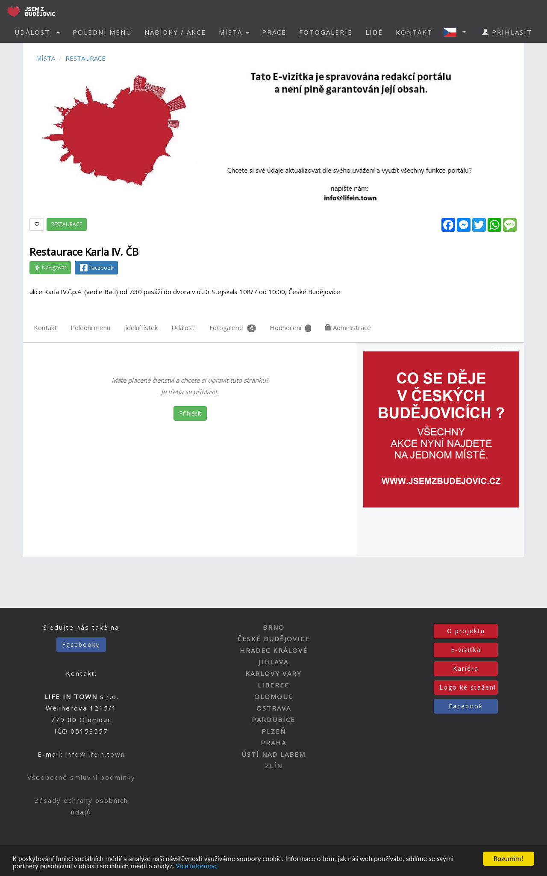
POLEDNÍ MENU (102, 32)
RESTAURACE (85, 58)
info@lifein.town (95, 754)
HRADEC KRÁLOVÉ (274, 650)
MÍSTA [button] (234, 32)
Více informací (197, 866)
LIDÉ (374, 32)
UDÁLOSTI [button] (37, 32)
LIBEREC (273, 685)
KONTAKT (414, 32)
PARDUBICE (273, 719)
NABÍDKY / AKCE (175, 32)
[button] (457, 32)
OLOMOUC (273, 696)
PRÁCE (274, 32)
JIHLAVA (273, 662)
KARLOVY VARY (273, 673)
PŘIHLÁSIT (507, 32)
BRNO (274, 627)
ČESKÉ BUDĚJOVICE (274, 638)
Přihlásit (190, 413)
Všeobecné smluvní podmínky (81, 777)
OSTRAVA (273, 708)
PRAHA (273, 742)
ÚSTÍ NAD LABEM (273, 754)
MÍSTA (45, 58)
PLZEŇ (274, 731)
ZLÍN (273, 765)
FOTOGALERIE (326, 32)
